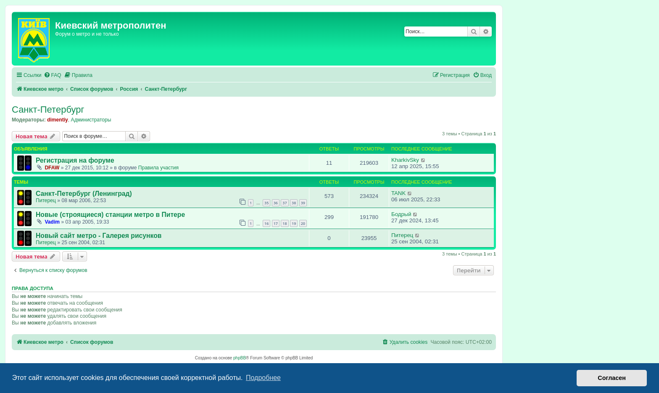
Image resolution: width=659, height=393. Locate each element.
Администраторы (91, 120)
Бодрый (401, 214)
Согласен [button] (612, 378)
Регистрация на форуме (75, 160)
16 (266, 223)
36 (276, 203)
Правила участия (158, 168)
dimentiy (57, 120)
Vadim (52, 222)
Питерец (46, 200)
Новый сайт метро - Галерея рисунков (99, 235)
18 (284, 223)
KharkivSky (405, 160)
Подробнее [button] (263, 377)
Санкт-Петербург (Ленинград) (84, 193)
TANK (398, 193)
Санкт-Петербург (48, 109)
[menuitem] (52, 75)
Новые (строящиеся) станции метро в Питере (110, 214)
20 (303, 223)
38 (294, 203)
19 (294, 223)
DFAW (52, 168)
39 (303, 203)
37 (284, 203)
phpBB (239, 358)
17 (276, 223)
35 (266, 203)
